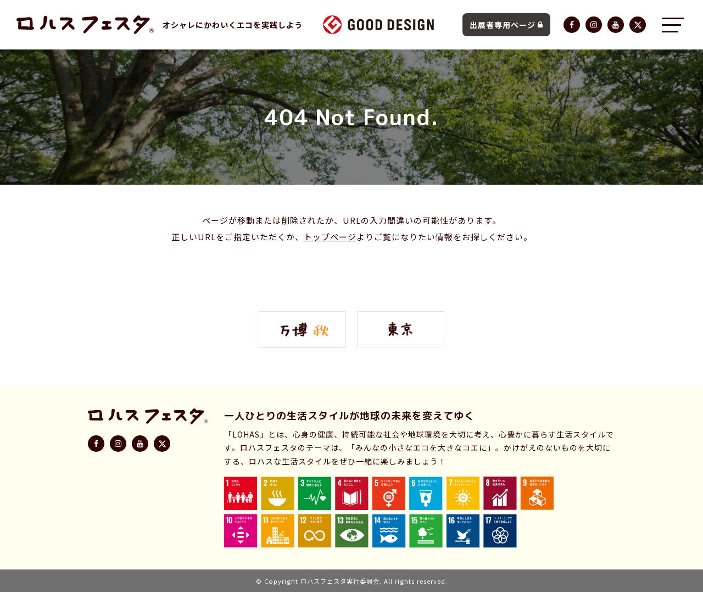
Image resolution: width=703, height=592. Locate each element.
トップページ (330, 236)
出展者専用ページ (506, 24)
